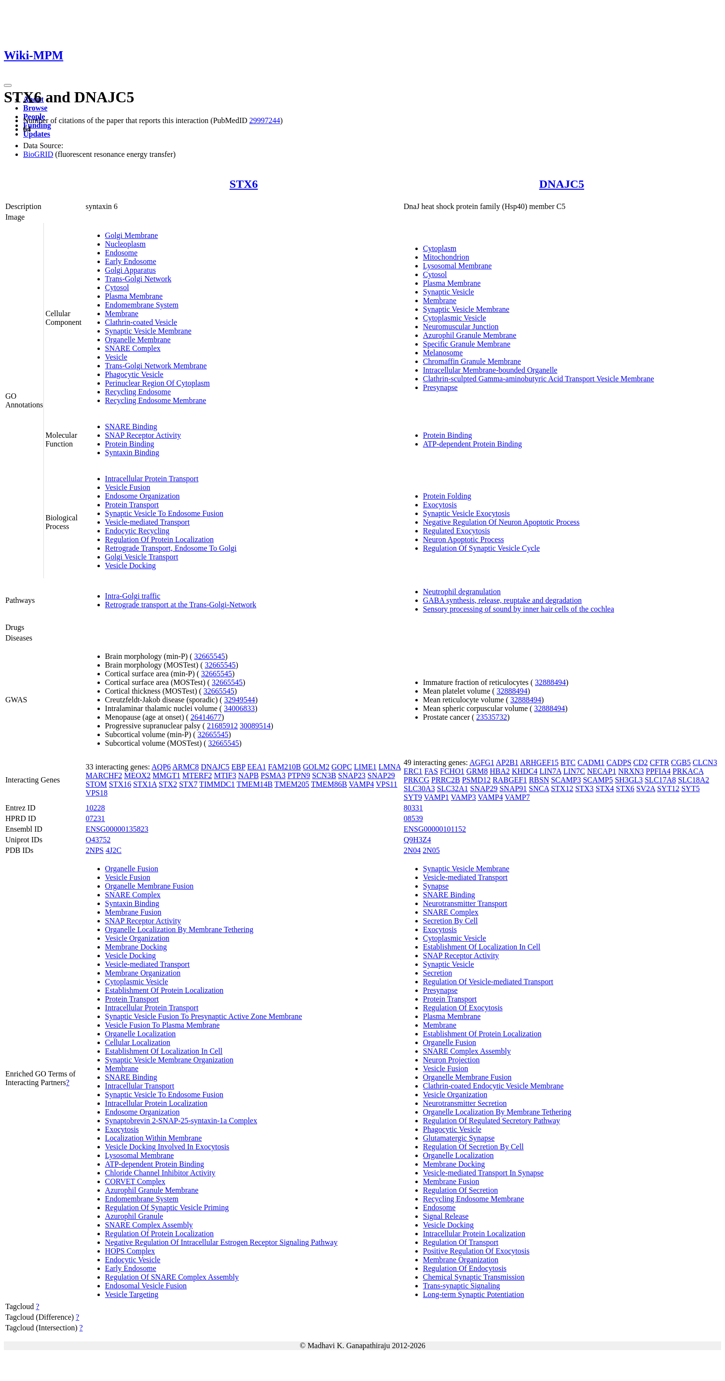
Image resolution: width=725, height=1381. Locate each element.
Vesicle (116, 357)
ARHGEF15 (539, 762)
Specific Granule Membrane (466, 344)
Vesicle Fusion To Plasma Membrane (162, 1025)
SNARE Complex (133, 348)
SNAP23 (352, 775)
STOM (96, 784)
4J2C (114, 850)
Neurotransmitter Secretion (465, 1103)
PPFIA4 (658, 771)
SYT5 (690, 788)
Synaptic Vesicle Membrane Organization (169, 1060)
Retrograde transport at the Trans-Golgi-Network (181, 604)
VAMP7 (517, 797)
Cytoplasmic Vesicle (454, 318)
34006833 (239, 708)
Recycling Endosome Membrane (155, 400)
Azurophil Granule (134, 1216)
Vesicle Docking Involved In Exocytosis (167, 1147)
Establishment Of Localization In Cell (164, 1051)
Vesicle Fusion (127, 487)
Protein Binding (129, 444)
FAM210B (284, 767)
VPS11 (386, 784)
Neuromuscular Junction (461, 326)
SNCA (539, 788)
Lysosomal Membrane (457, 266)
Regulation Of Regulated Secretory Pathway (491, 1120)
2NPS (95, 850)
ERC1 (413, 771)
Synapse (436, 886)
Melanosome (443, 353)
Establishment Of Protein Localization (164, 990)
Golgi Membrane (131, 235)
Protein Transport (132, 505)
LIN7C (574, 771)
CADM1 (590, 762)
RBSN (539, 780)
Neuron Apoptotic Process (463, 539)
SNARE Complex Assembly (149, 1225)
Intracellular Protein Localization (156, 1103)
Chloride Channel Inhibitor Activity (160, 1173)
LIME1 (365, 767)
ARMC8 (185, 767)
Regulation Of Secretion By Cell (473, 1147)
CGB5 (681, 762)
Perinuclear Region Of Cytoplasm (157, 383)
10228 (95, 808)
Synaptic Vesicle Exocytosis (466, 513)
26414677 (206, 717)
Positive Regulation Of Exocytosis (476, 1251)
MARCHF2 (104, 775)
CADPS (618, 762)
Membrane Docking (136, 947)
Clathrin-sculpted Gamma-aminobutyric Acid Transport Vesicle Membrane (538, 379)
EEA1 (256, 767)
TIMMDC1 (217, 784)
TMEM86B (329, 784)
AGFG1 (481, 762)
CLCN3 (705, 762)
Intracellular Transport (140, 1086)
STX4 (605, 788)
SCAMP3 (566, 780)
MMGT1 (166, 775)
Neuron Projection (451, 1060)
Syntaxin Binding (132, 452)
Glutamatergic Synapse (459, 1138)
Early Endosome (130, 261)
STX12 (562, 788)
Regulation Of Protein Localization (159, 539)
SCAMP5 (598, 780)
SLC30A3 (419, 788)
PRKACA (687, 771)
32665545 (209, 656)
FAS (431, 771)
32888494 (550, 682)
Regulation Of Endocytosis (464, 1268)
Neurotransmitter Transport (465, 903)
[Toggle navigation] (8, 85)
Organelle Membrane (138, 339)
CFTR (659, 762)
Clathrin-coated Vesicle (141, 322)
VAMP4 (361, 784)
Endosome (121, 253)
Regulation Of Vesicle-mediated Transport (488, 981)
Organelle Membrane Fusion (149, 886)
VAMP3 (463, 797)
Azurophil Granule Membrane (470, 335)
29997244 (264, 120)
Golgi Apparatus (130, 270)
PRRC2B (445, 780)
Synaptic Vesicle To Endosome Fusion (164, 513)
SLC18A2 (693, 780)
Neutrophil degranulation (462, 591)
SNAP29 (381, 775)
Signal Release (446, 1216)
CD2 (640, 762)
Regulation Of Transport (460, 1242)
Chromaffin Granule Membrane (472, 361)
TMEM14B (255, 784)
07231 (95, 818)
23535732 (491, 717)
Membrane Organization (143, 973)
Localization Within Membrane (153, 1138)
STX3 (584, 788)
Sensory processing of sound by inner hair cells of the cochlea (518, 609)
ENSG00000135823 (117, 829)
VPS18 (97, 793)
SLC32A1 (452, 788)
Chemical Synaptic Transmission (474, 1277)
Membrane (121, 313)
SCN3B (324, 775)
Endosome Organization (142, 496)
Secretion (437, 973)
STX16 (120, 784)
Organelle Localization (140, 1034)
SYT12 (668, 788)
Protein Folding (447, 496)
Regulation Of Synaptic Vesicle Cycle (481, 548)
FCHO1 (452, 771)
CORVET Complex (135, 1181)
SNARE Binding (131, 426)
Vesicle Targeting (132, 1294)
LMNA (390, 767)
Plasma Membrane (134, 296)
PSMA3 (273, 775)
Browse (35, 108)
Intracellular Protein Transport (152, 478)
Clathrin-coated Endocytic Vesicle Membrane (493, 1086)
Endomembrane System (141, 305)
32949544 (239, 700)
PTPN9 (298, 775)
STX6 (244, 184)
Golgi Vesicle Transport (141, 557)
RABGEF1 (509, 780)
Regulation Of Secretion (460, 1190)
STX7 (188, 784)
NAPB (248, 775)
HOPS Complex (130, 1251)
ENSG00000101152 (435, 829)
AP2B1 (507, 762)
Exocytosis (440, 505)
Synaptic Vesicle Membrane (148, 331)
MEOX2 (137, 775)
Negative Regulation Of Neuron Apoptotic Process (501, 522)
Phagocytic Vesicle (134, 374)
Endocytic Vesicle (133, 1259)
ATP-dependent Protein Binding (472, 444)
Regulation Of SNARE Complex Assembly (172, 1277)
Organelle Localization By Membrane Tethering (179, 929)
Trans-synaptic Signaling (461, 1286)
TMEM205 (291, 784)
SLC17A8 (660, 780)
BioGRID (38, 154)
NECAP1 (601, 771)
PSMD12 (476, 780)
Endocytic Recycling (137, 531)
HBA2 (500, 771)
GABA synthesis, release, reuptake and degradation (502, 600)
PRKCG (416, 780)
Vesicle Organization (137, 938)
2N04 (412, 850)
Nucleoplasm (125, 244)
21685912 (222, 726)
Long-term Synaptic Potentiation (473, 1294)
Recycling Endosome (138, 392)
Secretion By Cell (450, 921)
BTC (568, 762)
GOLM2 (316, 767)
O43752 (98, 840)
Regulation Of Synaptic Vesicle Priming (167, 1207)
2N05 (431, 850)
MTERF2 (197, 775)
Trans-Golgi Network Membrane (156, 366)
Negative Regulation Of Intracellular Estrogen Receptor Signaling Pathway (221, 1242)
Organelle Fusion (131, 869)
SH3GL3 (629, 780)
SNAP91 (513, 788)
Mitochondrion (446, 257)
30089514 (255, 726)
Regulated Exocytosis (456, 531)
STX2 (168, 784)
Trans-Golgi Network (138, 279)
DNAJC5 (561, 184)
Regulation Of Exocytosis (463, 1008)
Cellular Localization (138, 1042)
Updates (36, 134)
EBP (239, 767)
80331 (413, 808)
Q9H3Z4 (417, 840)
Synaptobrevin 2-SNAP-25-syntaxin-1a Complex (181, 1120)
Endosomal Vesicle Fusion (146, 1286)
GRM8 (477, 771)
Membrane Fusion (133, 912)
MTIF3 (225, 775)
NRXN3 (630, 771)
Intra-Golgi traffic (133, 596)
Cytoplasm (439, 248)
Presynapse (440, 387)
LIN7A (550, 771)
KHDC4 (524, 771)
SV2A (645, 788)
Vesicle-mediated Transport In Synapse (483, 1173)
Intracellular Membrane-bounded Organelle (490, 370)
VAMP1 (436, 797)
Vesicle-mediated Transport (147, 522)
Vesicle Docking (130, 565)
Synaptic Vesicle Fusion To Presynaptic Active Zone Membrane (203, 1016)
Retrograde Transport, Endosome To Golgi (171, 548)
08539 (413, 818)
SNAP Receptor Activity (143, 435)
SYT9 (413, 797)
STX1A (145, 784)
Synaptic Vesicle (448, 292)
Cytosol (117, 287)
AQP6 (161, 767)
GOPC (341, 767)
